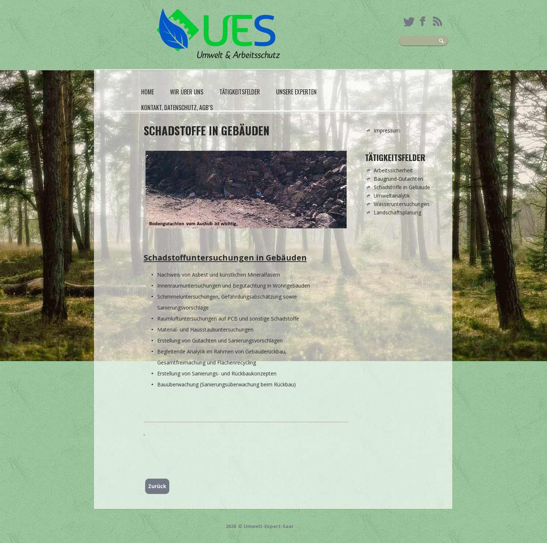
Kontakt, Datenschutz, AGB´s (177, 107)
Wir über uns (186, 91)
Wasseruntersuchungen (401, 204)
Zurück (157, 486)
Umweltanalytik (392, 195)
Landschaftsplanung (397, 212)
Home (147, 91)
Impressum (387, 130)
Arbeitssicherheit (393, 170)
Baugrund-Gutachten (398, 178)
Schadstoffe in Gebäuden (206, 130)
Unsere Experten (296, 91)
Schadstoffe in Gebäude (402, 187)
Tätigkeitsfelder (239, 91)
